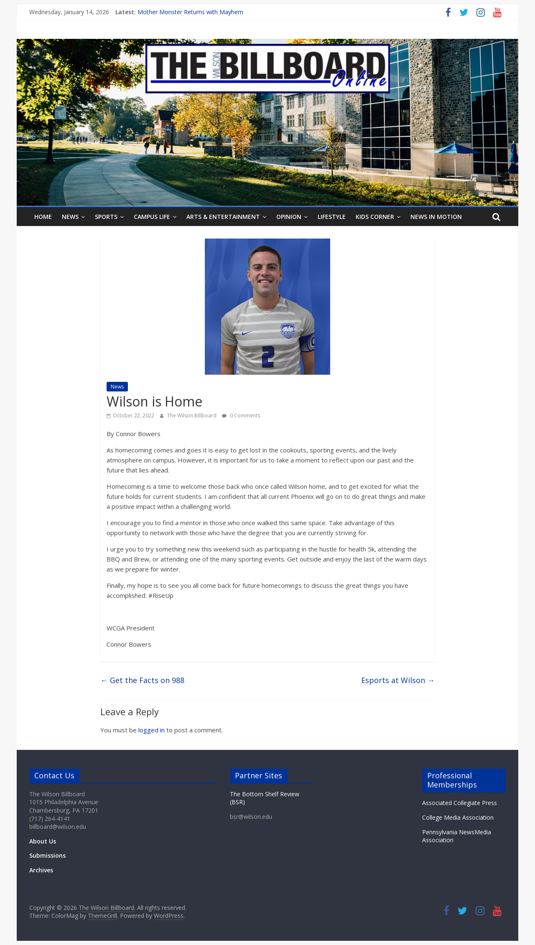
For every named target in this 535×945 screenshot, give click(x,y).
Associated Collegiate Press (459, 803)
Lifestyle (332, 217)
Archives (41, 870)
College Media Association (458, 817)
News (70, 217)
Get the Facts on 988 (142, 680)
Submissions (47, 855)
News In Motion (436, 217)
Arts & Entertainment (223, 217)
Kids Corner (375, 217)
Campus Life (152, 217)
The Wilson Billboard (192, 415)
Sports (106, 217)
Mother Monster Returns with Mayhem (190, 12)
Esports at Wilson (398, 680)
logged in (151, 730)
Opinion (288, 217)
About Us (42, 841)
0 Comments (241, 415)
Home (43, 217)
